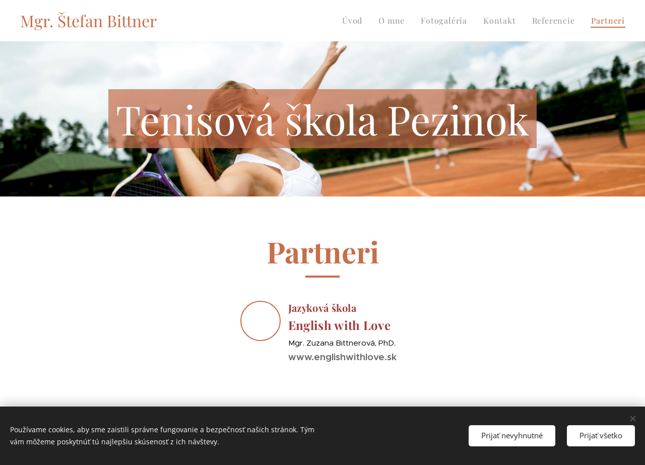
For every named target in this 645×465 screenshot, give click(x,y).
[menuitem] (355, 20)
